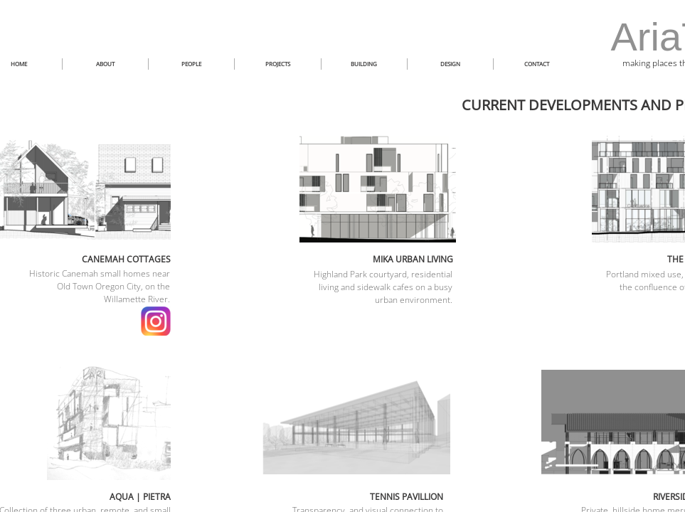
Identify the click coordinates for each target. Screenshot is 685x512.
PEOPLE (191, 64)
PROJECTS (277, 64)
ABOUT (105, 64)
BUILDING (364, 64)
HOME (19, 64)
